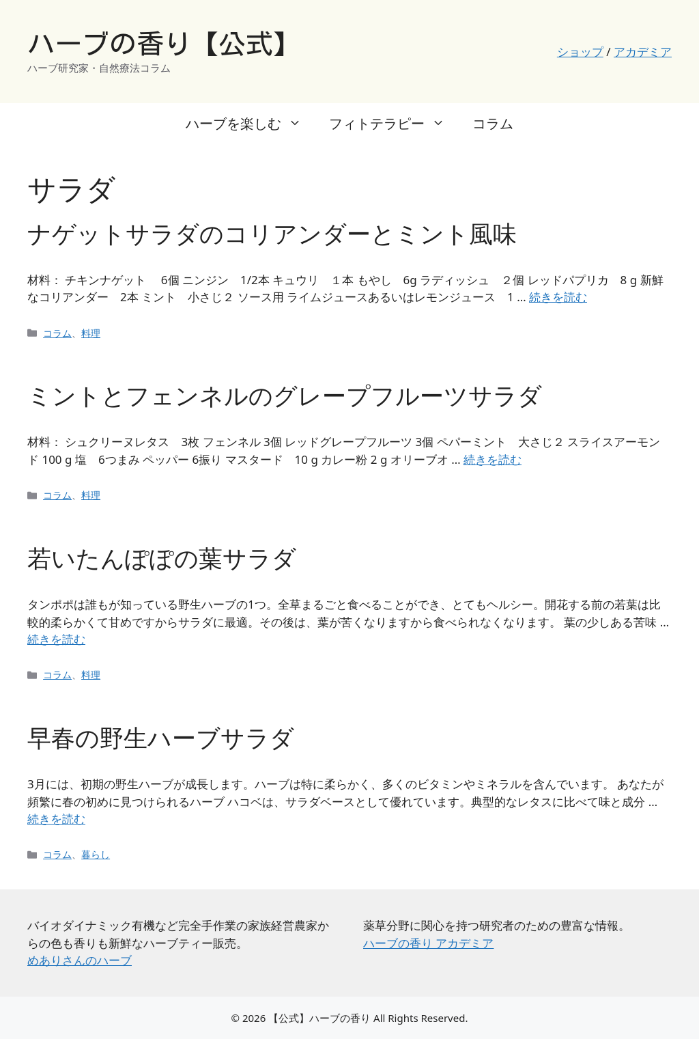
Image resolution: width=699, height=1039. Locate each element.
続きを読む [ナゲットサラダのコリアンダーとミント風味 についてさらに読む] (558, 297)
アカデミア (643, 51)
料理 (90, 333)
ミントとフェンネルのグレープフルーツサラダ (284, 395)
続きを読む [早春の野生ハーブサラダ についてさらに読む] (56, 819)
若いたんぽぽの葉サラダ (161, 558)
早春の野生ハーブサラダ (160, 737)
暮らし (95, 854)
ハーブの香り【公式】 (163, 43)
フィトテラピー (394, 123)
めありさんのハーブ (79, 960)
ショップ (580, 51)
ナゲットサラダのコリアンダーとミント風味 (272, 233)
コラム (492, 123)
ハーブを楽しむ (250, 123)
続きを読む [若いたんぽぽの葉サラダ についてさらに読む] (56, 639)
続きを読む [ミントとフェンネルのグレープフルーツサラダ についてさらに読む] (492, 459)
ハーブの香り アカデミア (428, 943)
